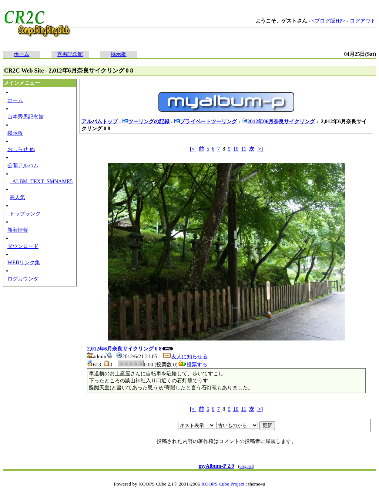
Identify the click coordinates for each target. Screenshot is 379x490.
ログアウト (363, 21)
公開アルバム (22, 165)
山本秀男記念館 (25, 117)
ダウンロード (22, 246)
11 (243, 149)
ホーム (21, 54)
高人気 (17, 197)
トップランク (25, 214)
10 (235, 149)
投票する (192, 365)
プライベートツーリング (205, 121)
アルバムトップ (99, 121)
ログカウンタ (22, 279)
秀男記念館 (70, 54)
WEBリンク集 (23, 262)
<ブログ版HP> (328, 21)
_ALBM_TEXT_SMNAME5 (41, 181)
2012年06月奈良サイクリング (278, 121)
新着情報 (17, 230)
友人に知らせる (185, 356)
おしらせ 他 (21, 149)
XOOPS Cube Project (222, 484)
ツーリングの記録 (146, 121)
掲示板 (118, 54)
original (246, 466)
